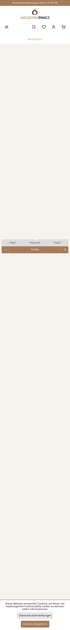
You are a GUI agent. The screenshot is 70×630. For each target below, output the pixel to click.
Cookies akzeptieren (35, 624)
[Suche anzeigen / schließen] (34, 27)
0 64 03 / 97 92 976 (47, 3)
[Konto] (53, 27)
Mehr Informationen (35, 609)
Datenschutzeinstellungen (35, 615)
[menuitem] (6, 27)
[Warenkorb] (63, 27)
